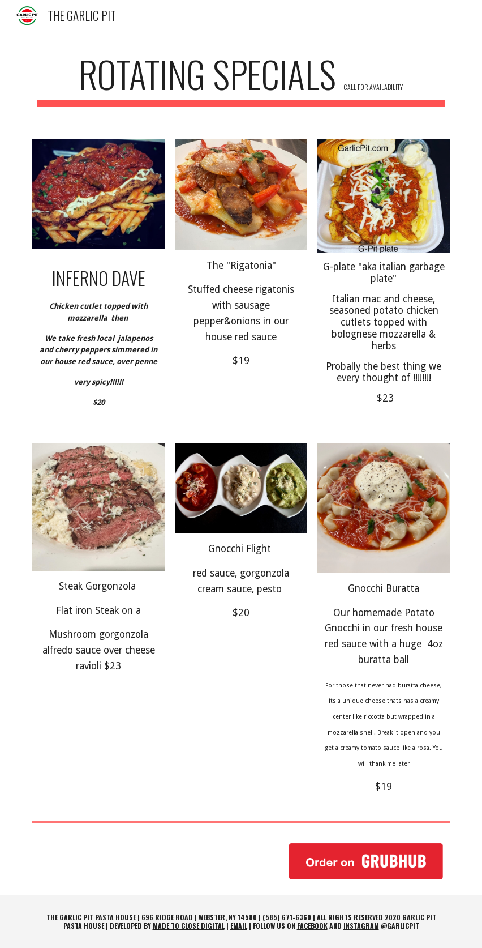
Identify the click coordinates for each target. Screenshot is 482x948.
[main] (240, 80)
